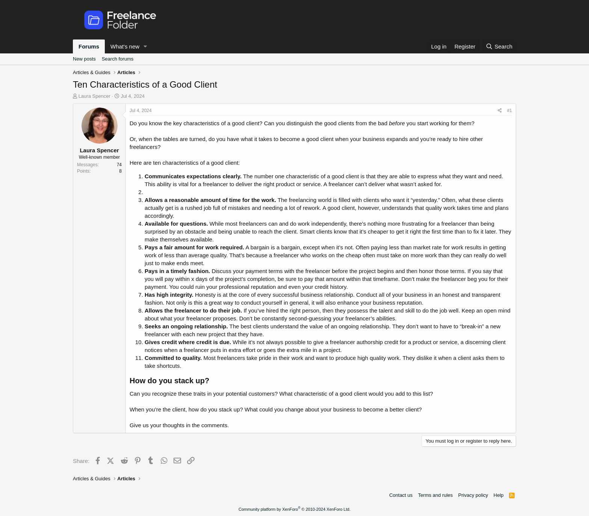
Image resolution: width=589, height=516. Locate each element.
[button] (145, 46)
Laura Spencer (94, 96)
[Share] (499, 110)
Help (499, 495)
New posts (84, 59)
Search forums (118, 59)
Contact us (400, 495)
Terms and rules (435, 495)
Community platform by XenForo (294, 509)
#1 (509, 110)
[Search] (499, 46)
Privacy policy (473, 495)
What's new (124, 46)
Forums (89, 46)
